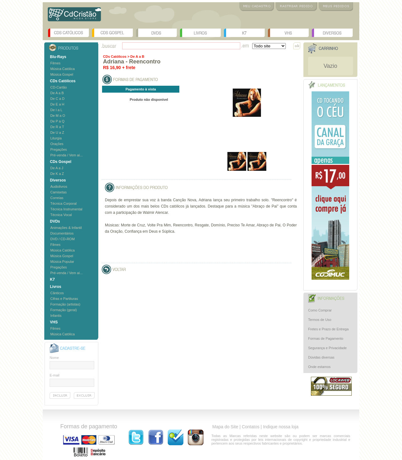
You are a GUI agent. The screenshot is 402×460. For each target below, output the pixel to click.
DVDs (156, 33)
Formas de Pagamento (325, 338)
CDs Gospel (112, 33)
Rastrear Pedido (296, 6)
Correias (56, 198)
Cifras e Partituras (64, 298)
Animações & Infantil (66, 228)
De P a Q (57, 121)
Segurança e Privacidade (327, 348)
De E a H (57, 104)
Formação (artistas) (65, 304)
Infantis (55, 315)
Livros (200, 33)
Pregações (58, 149)
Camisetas (58, 192)
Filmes (55, 63)
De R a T (57, 127)
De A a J (56, 168)
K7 (244, 33)
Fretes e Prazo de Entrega (328, 329)
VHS (288, 33)
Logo (74, 16)
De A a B (57, 93)
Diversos (332, 33)
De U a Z (57, 132)
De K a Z (57, 174)
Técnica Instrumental (66, 209)
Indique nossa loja (280, 426)
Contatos (250, 426)
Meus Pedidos (336, 6)
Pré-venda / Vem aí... (66, 155)
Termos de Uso (319, 320)
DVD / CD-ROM (62, 239)
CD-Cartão (58, 87)
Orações (56, 144)
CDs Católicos (68, 33)
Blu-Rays (58, 57)
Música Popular (62, 261)
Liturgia (56, 138)
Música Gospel (61, 74)
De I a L (56, 110)
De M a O (57, 115)
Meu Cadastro (256, 6)
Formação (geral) (63, 310)
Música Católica (62, 69)
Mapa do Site (225, 426)
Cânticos (57, 293)
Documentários (61, 233)
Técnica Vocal (61, 215)
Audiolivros (58, 186)
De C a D (57, 98)
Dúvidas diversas (321, 357)
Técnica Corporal (63, 203)
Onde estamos (319, 367)
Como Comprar (320, 310)
